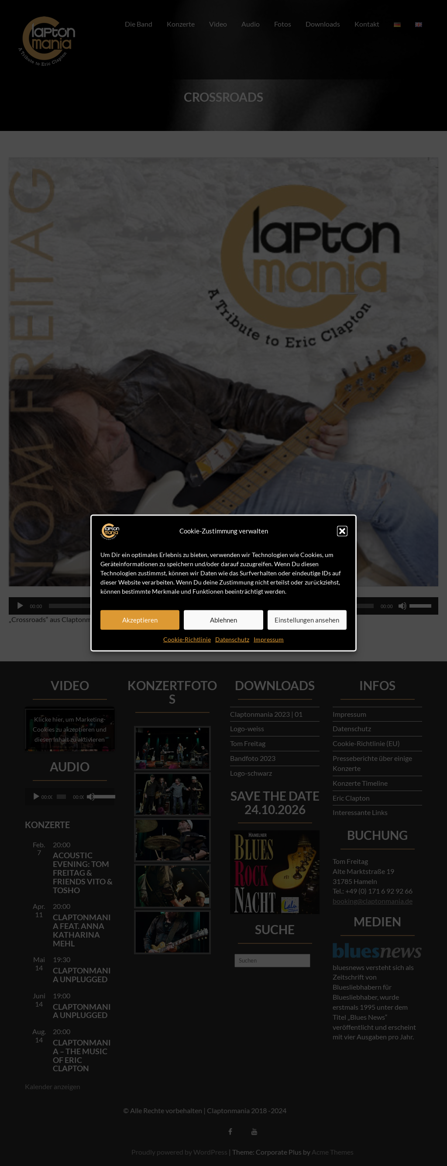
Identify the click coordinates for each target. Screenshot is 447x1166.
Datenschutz (232, 639)
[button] (342, 530)
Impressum (269, 639)
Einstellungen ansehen (307, 620)
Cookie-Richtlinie (187, 639)
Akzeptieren (140, 620)
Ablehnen (223, 620)
